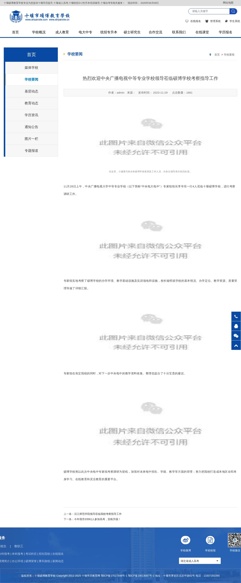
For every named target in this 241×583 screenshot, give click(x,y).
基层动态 (31, 91)
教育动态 (31, 103)
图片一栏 (31, 139)
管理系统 (213, 21)
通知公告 (31, 127)
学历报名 (225, 32)
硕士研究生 (132, 32)
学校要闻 (31, 79)
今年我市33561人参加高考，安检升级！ (97, 519)
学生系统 (232, 21)
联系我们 (179, 32)
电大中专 (85, 32)
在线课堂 (202, 32)
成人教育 (62, 32)
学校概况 (39, 32)
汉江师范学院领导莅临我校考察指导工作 (98, 513)
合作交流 (155, 32)
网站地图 (228, 2)
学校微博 (214, 542)
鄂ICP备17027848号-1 (114, 575)
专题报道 (31, 151)
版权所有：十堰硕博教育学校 (38, 575)
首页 (15, 32)
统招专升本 (108, 32)
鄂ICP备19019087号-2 (141, 575)
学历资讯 (31, 115)
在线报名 (193, 21)
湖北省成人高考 (218, 560)
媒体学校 (31, 67)
